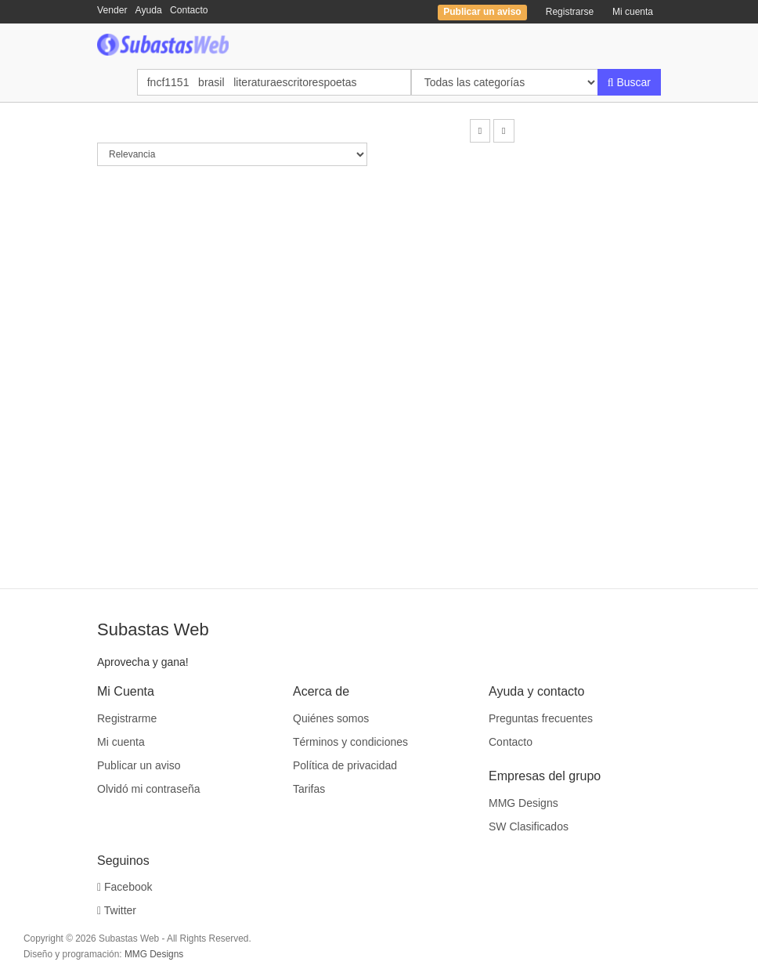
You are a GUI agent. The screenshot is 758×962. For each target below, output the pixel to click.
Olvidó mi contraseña (148, 789)
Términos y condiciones (350, 742)
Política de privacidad (345, 765)
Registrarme (127, 718)
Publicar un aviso (139, 765)
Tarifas (309, 789)
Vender (112, 10)
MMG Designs (523, 803)
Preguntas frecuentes (541, 718)
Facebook (125, 887)
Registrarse (570, 11)
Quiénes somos (331, 718)
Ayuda (148, 10)
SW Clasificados (528, 826)
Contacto (189, 10)
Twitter (116, 910)
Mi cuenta (632, 11)
